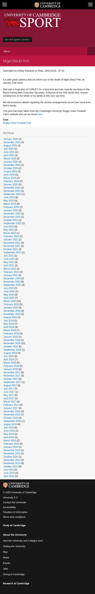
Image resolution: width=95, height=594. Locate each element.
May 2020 (9, 294)
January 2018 (11, 369)
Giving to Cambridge (14, 574)
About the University (15, 534)
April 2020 (9, 298)
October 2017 (11, 379)
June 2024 (9, 174)
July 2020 (9, 288)
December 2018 (12, 340)
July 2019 (9, 320)
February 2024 (11, 181)
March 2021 (10, 268)
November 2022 (12, 217)
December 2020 (12, 278)
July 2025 (9, 149)
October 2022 (11, 220)
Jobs (5, 568)
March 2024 (10, 178)
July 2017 (9, 388)
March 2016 (10, 440)
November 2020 (12, 281)
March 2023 (10, 204)
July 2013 (9, 469)
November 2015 (12, 453)
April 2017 (9, 398)
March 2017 (10, 401)
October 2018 (11, 346)
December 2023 (12, 187)
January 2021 (11, 275)
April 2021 (9, 265)
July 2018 (9, 356)
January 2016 (11, 447)
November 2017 (12, 375)
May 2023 (9, 200)
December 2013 (12, 460)
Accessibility (9, 507)
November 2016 (12, 414)
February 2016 (11, 444)
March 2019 (10, 330)
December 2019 (12, 311)
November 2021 (12, 246)
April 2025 (9, 155)
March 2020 (10, 301)
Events (6, 563)
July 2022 (9, 226)
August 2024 (10, 171)
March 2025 (10, 158)
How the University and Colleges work (23, 540)
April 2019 (9, 327)
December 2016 (12, 411)
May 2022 (9, 230)
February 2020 (11, 304)
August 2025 (10, 145)
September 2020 (12, 285)
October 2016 (11, 418)
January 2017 (11, 408)
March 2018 (10, 362)
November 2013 (12, 463)
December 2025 (12, 142)
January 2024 (11, 184)
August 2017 (10, 385)
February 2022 (11, 236)
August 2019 (10, 317)
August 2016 (10, 424)
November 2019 (12, 314)
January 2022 (11, 239)
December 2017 (12, 372)
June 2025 (9, 152)
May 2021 (9, 262)
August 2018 (10, 353)
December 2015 (12, 450)
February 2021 (11, 272)
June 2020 (9, 291)
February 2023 (11, 207)
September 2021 (12, 252)
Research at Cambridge (16, 583)
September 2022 (12, 223)
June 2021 (9, 259)
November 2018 (12, 343)
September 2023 (12, 194)
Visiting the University (14, 546)
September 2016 (12, 421)
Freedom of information (15, 512)
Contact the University (14, 502)
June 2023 (9, 197)
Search (90, 4)
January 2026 (11, 139)
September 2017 (12, 382)
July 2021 (9, 255)
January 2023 (11, 210)
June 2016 (9, 431)
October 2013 (11, 466)
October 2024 (11, 168)
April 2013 (9, 476)
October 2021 (11, 249)
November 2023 (12, 191)
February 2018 (11, 366)
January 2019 (11, 337)
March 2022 (10, 233)
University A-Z (10, 497)
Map (5, 552)
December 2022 (12, 213)
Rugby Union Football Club (17, 123)
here (40, 114)
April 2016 (9, 437)
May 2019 (9, 324)
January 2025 (11, 161)
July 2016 (9, 427)
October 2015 (11, 456)
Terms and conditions (14, 517)
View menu (4, 4)
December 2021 (12, 243)
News (6, 557)
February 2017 (11, 405)
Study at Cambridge (14, 525)
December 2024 (12, 165)
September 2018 (12, 350)
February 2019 (11, 333)
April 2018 (9, 359)
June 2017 (9, 392)
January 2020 (11, 307)
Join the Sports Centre (16, 39)
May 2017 (9, 395)
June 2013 (9, 473)
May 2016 (9, 434)
